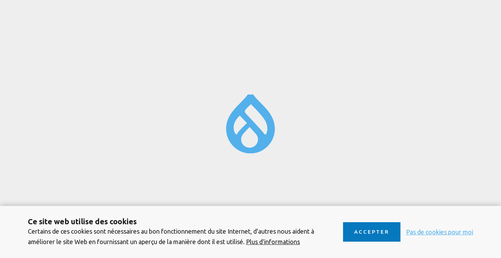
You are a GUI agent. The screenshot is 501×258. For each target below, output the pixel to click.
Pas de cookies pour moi (439, 232)
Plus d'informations (273, 242)
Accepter (371, 232)
